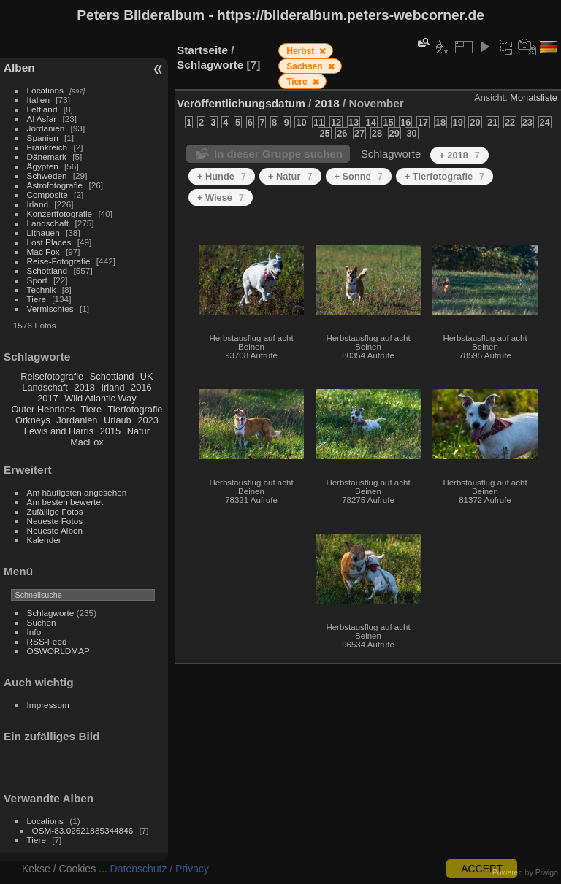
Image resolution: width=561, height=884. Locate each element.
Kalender (44, 540)
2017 (47, 398)
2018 (84, 387)
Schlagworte (51, 613)
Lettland (42, 109)
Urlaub (117, 420)
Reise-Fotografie (59, 261)
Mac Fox (43, 251)
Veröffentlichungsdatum (241, 103)
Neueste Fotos (55, 521)
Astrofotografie (55, 185)
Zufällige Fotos (55, 511)
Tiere (36, 299)
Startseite (202, 50)
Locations (45, 90)
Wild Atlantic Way (100, 398)
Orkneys (32, 420)
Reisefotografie (51, 376)
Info (34, 632)
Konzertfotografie (60, 213)
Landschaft (48, 223)
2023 (147, 420)
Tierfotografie (135, 409)
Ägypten (42, 166)
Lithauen (43, 232)
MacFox (87, 442)
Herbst (301, 51)
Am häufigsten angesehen (77, 492)
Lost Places (49, 242)
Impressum (48, 705)
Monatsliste (533, 97)
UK (146, 376)
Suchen (41, 622)
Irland (37, 204)
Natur (138, 431)
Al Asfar (42, 118)
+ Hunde (221, 176)
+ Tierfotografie (444, 176)
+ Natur (290, 176)
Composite (47, 194)
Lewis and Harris (59, 431)
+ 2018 (459, 155)
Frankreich (47, 147)
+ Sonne (359, 176)
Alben (19, 67)
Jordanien (46, 128)
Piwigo (546, 872)
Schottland (47, 270)
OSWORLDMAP (58, 651)
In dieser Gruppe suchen (278, 153)
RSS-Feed (47, 641)
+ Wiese (220, 197)
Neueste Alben (55, 530)
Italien (38, 99)
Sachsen (305, 66)
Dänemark (46, 156)
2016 (141, 387)
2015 (110, 431)
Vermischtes (50, 308)
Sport (37, 280)
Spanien (42, 137)
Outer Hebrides (43, 409)
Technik (41, 289)
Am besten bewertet (65, 502)
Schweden (47, 175)
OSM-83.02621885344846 (83, 830)
